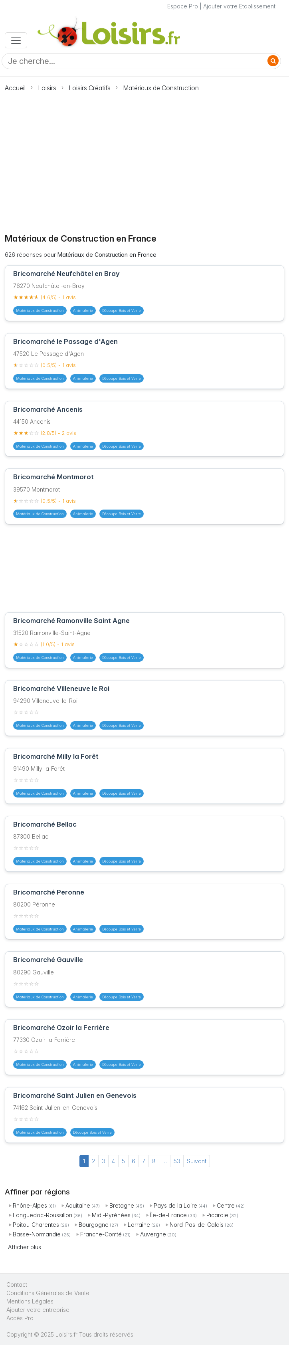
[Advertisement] (144, 158)
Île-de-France (168, 1215)
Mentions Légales (29, 1301)
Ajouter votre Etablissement (239, 6)
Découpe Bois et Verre (121, 310)
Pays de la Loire (175, 1205)
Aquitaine (77, 1205)
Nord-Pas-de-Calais (197, 1224)
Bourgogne (94, 1224)
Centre (226, 1205)
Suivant (196, 1161)
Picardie (217, 1215)
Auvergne (153, 1234)
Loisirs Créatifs (90, 88)
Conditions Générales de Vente (47, 1292)
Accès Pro (20, 1318)
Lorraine (139, 1224)
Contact (16, 1284)
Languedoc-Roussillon (42, 1215)
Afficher (24, 1247)
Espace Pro (182, 6)
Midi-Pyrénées (111, 1215)
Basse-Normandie (37, 1234)
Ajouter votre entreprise (38, 1309)
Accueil (15, 88)
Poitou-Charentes (36, 1224)
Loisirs (47, 88)
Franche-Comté (101, 1234)
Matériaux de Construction (161, 88)
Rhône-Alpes (30, 1205)
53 (177, 1161)
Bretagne (121, 1205)
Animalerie (83, 310)
